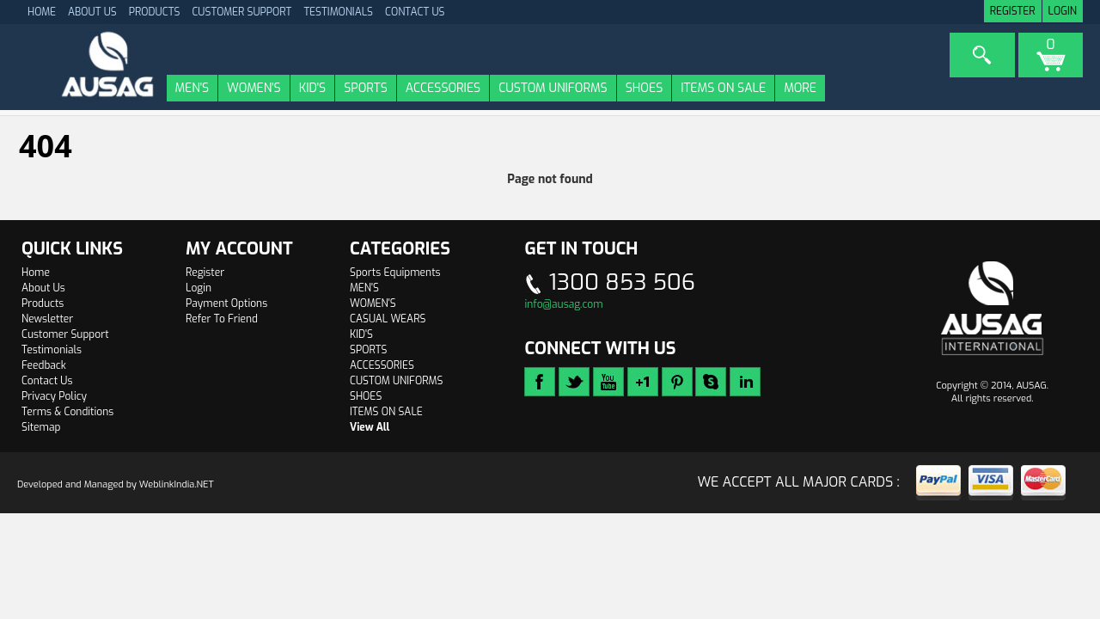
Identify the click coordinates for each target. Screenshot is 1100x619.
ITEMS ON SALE (723, 88)
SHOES (644, 88)
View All (369, 427)
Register (1013, 11)
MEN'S (192, 88)
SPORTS (366, 88)
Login (1062, 11)
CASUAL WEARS (387, 319)
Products (154, 12)
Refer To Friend (222, 319)
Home (35, 272)
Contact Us (415, 12)
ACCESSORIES (443, 88)
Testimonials (338, 12)
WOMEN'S (254, 88)
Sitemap (40, 427)
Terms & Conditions (67, 412)
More (800, 88)
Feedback (43, 365)
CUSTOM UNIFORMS (552, 88)
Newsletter (47, 319)
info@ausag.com (563, 304)
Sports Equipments (395, 272)
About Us (92, 12)
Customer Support (241, 12)
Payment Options (226, 303)
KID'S (312, 88)
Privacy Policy (54, 396)
